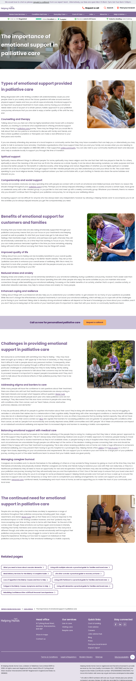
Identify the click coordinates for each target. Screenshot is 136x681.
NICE (41, 419)
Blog (90, 637)
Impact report (94, 648)
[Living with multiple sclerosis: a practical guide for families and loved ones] (80, 567)
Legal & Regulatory (68, 657)
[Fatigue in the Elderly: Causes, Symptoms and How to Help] (27, 586)
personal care (18, 479)
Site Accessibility (122, 657)
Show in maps (42, 634)
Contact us (41, 639)
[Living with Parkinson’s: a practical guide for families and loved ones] (82, 580)
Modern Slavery (85, 657)
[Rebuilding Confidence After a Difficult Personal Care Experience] (29, 592)
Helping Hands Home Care (11, 609)
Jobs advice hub (95, 634)
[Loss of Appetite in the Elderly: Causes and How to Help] (25, 580)
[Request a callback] (90, 7)
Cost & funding (94, 623)
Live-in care (67, 623)
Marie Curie (60, 394)
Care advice (93, 627)
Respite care (67, 630)
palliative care (23, 128)
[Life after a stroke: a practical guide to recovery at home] (78, 573)
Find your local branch (97, 644)
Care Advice (28, 609)
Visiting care (67, 627)
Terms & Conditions (49, 657)
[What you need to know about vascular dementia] (23, 567)
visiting (101, 448)
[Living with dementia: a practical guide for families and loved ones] (83, 586)
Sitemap (99, 657)
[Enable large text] (132, 657)
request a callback (41, 2)
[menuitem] (18, 14)
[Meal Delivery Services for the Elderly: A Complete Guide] (26, 573)
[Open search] (108, 7)
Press (90, 641)
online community (68, 148)
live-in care (113, 448)
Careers (91, 630)
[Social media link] (115, 624)
